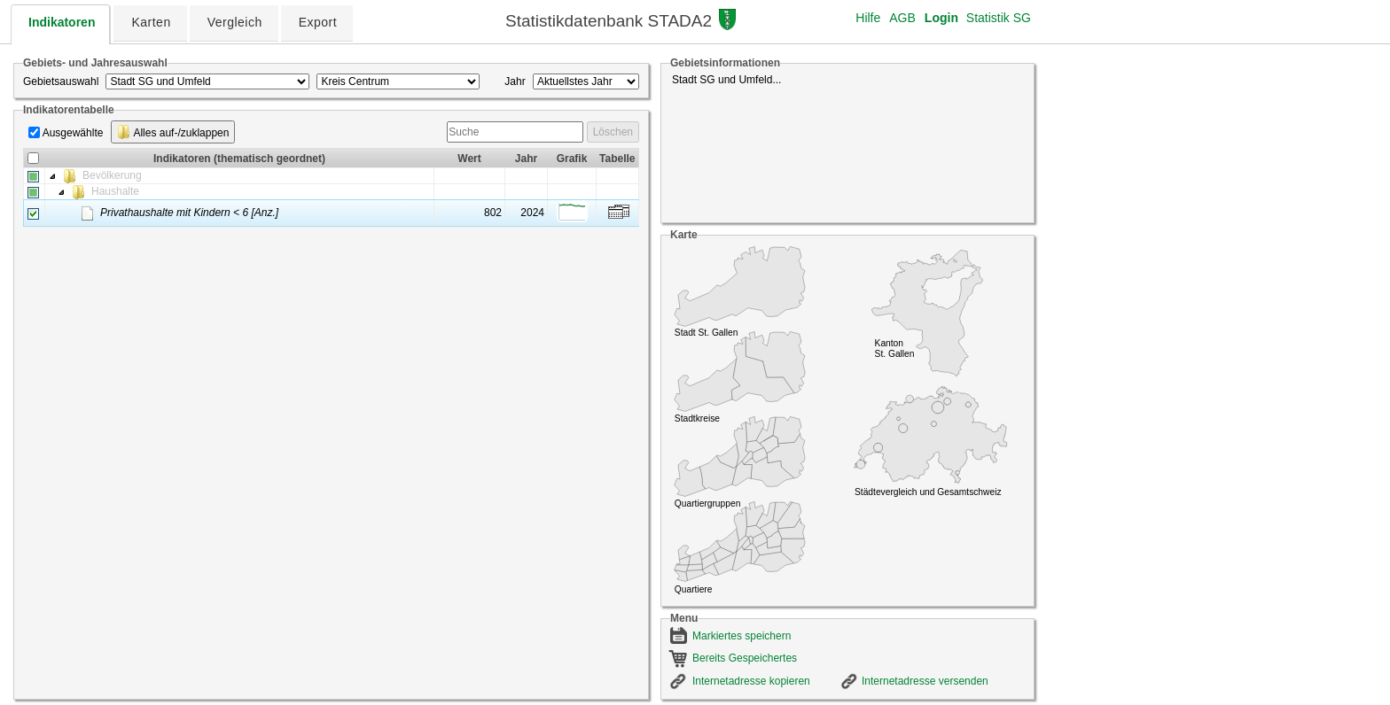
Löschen (613, 132)
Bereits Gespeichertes (744, 658)
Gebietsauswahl (60, 81)
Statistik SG (998, 18)
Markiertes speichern (741, 636)
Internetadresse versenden (925, 681)
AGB (902, 18)
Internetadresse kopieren (751, 681)
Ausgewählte (73, 133)
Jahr (514, 81)
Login (941, 18)
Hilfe (867, 18)
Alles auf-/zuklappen (173, 132)
